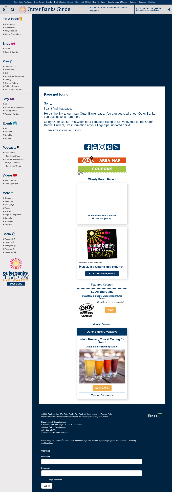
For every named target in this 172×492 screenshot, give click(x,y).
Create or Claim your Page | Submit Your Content (61, 425)
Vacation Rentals (12, 114)
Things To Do (10, 66)
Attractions (9, 70)
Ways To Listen (12, 163)
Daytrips (151, 2)
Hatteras (133, 2)
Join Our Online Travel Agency (53, 427)
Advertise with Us (48, 430)
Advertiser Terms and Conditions (54, 433)
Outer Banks (39, 2)
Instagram (10, 246)
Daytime (8, 132)
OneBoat (59, 441)
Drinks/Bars (10, 28)
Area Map (9, 221)
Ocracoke (142, 2)
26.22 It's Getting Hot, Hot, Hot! (101, 266)
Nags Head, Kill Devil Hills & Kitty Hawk (90, 2)
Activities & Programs (14, 76)
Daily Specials (11, 31)
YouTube (9, 242)
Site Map (8, 225)
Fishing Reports (12, 86)
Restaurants (10, 24)
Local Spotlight (11, 184)
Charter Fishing (11, 83)
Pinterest (9, 249)
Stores (7, 49)
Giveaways (9, 205)
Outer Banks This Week (23, 2)
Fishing (8, 80)
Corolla (49, 2)
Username (46, 456)
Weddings (9, 201)
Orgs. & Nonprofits (13, 215)
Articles (8, 211)
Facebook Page (13, 156)
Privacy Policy (106, 414)
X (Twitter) (10, 252)
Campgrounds (11, 111)
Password (46, 468)
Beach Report (11, 180)
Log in (47, 485)
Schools (8, 218)
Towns (7, 208)
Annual (8, 138)
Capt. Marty (10, 153)
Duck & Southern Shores (63, 2)
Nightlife (8, 135)
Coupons (9, 198)
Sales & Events (11, 52)
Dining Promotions (13, 34)
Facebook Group (13, 166)
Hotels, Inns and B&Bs (14, 107)
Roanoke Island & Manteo (117, 2)
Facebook (10, 239)
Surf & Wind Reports (14, 90)
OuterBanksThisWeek (14, 159)
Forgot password (55, 480)
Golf (6, 73)
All (6, 104)
